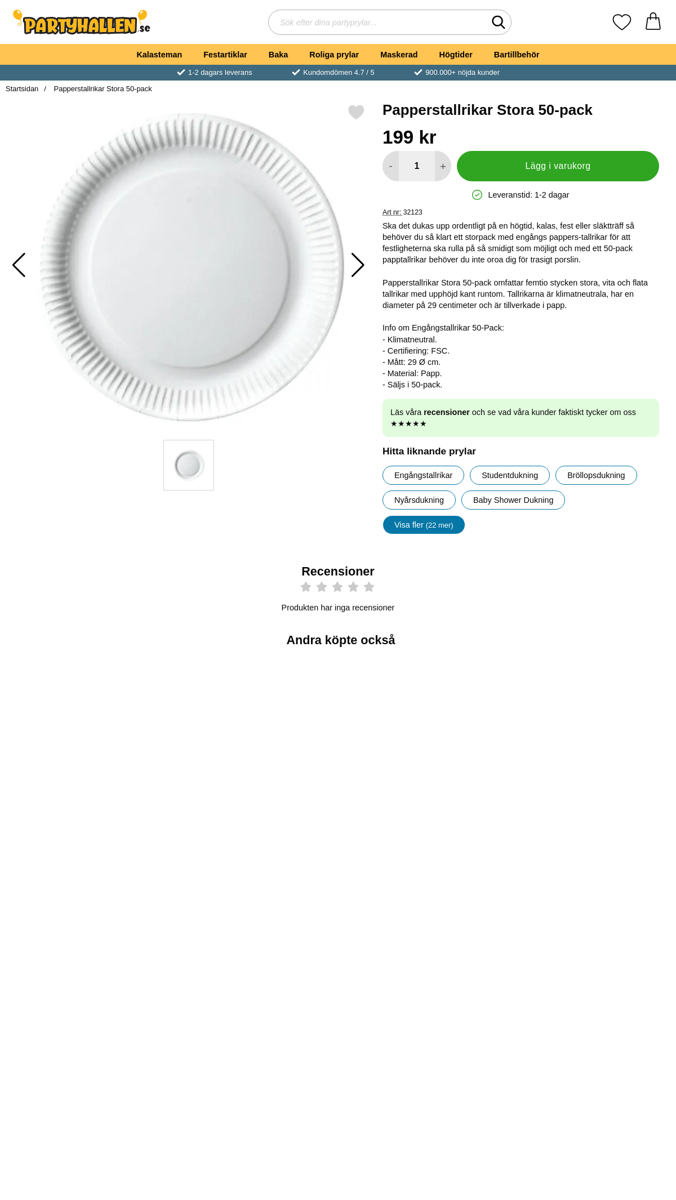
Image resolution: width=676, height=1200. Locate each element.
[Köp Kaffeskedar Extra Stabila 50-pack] (282, 809)
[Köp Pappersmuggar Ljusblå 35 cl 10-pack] (504, 992)
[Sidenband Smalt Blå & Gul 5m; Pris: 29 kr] (616, 913)
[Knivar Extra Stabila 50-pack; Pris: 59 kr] (171, 730)
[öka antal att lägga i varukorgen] (443, 166)
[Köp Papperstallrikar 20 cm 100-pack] (504, 809)
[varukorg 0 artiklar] (653, 22)
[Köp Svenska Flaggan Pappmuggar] (393, 992)
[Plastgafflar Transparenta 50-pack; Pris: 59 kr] (60, 730)
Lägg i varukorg (557, 166)
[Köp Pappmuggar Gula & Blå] (282, 992)
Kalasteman (159, 54)
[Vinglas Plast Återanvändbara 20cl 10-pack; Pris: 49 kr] (60, 913)
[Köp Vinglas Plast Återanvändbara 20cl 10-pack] (59, 992)
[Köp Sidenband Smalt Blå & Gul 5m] (616, 992)
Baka (278, 54)
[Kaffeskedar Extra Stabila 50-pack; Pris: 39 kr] (282, 730)
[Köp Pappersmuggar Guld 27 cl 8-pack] (171, 992)
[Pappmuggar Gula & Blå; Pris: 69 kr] (282, 913)
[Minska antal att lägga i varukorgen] (391, 166)
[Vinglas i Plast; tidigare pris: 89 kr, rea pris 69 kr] (394, 730)
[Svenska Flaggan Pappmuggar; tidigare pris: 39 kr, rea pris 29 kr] (394, 913)
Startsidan (22, 88)
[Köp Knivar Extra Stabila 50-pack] (171, 809)
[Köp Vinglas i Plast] (393, 809)
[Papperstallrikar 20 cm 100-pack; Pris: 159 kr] (505, 730)
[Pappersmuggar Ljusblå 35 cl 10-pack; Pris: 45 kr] (505, 913)
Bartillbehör (517, 54)
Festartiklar (225, 54)
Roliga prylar (334, 54)
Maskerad (398, 54)
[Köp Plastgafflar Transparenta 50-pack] (59, 809)
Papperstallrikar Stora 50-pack (102, 88)
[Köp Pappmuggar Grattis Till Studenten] (616, 809)
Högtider (456, 54)
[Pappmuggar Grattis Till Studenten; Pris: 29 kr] (616, 730)
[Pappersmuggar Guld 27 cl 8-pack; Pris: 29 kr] (171, 913)
